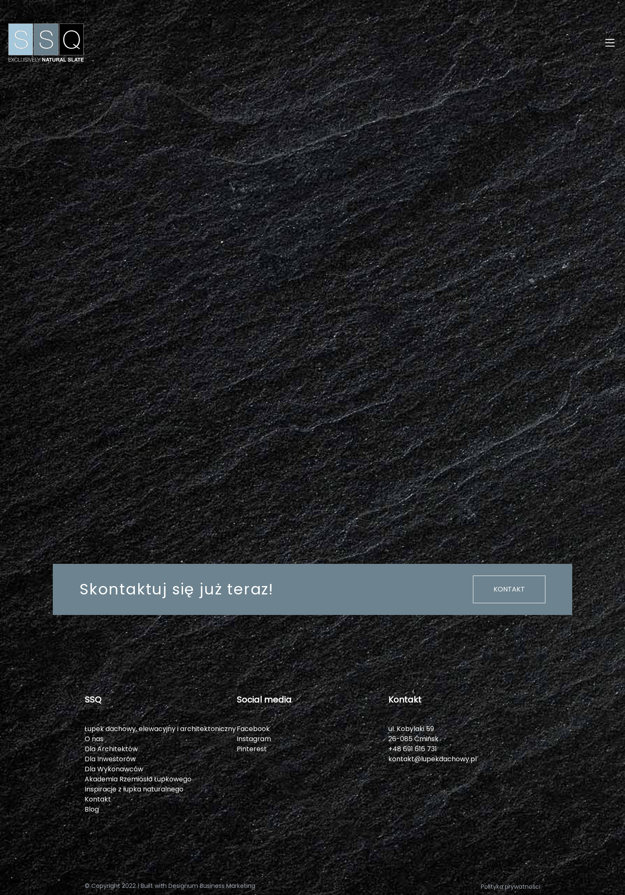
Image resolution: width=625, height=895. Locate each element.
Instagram (254, 739)
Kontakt (509, 589)
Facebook (253, 729)
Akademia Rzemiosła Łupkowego (138, 779)
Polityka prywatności (510, 886)
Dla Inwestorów (110, 759)
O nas (94, 739)
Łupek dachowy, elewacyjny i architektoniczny (160, 729)
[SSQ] (160, 42)
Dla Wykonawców (114, 769)
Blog (92, 809)
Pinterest (252, 749)
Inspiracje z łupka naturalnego (134, 789)
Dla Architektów (111, 749)
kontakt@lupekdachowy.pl (432, 759)
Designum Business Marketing (211, 886)
